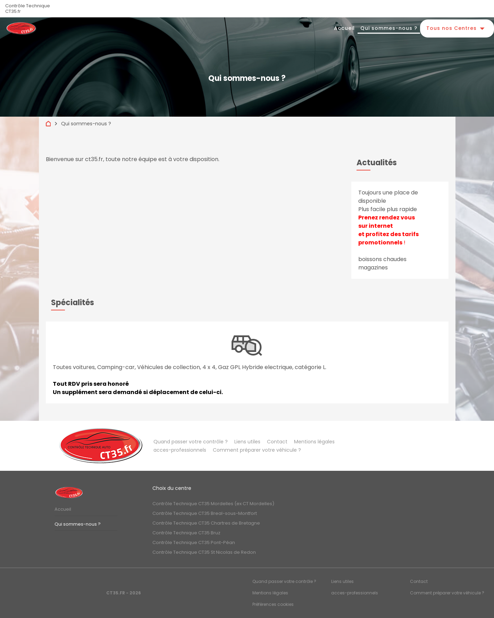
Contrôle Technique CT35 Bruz (186, 532)
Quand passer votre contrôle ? (190, 442)
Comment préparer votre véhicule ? (257, 450)
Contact (277, 442)
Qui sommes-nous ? (388, 28)
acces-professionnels (179, 450)
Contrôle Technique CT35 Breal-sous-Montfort (204, 513)
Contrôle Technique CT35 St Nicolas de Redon (204, 552)
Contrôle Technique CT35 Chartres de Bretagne (206, 523)
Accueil (344, 28)
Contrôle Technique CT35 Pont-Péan (193, 542)
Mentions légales (314, 442)
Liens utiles (247, 442)
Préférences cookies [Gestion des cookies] (273, 604)
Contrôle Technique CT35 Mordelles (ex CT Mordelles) (213, 503)
